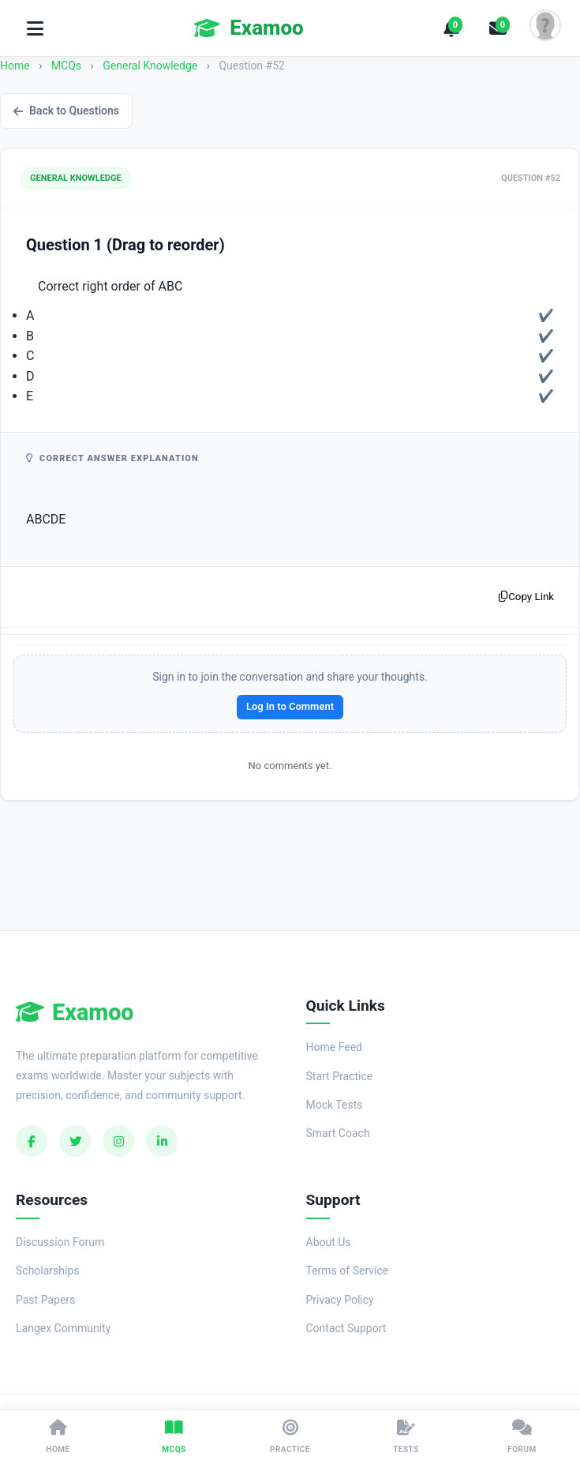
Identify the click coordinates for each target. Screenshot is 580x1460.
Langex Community (63, 1328)
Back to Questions (66, 110)
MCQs (66, 65)
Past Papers (45, 1299)
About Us (328, 1242)
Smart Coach (338, 1133)
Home (15, 65)
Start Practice (339, 1076)
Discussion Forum (60, 1242)
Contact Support (346, 1328)
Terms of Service (347, 1270)
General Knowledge (151, 65)
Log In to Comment (290, 706)
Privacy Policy (340, 1299)
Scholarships (48, 1270)
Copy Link (526, 596)
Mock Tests (334, 1104)
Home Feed (334, 1047)
